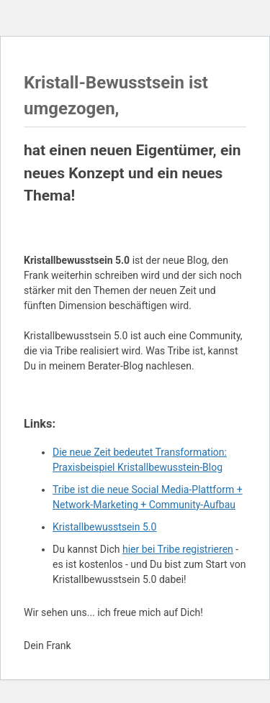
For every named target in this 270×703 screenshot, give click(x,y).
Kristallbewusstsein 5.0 (104, 527)
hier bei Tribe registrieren (177, 549)
